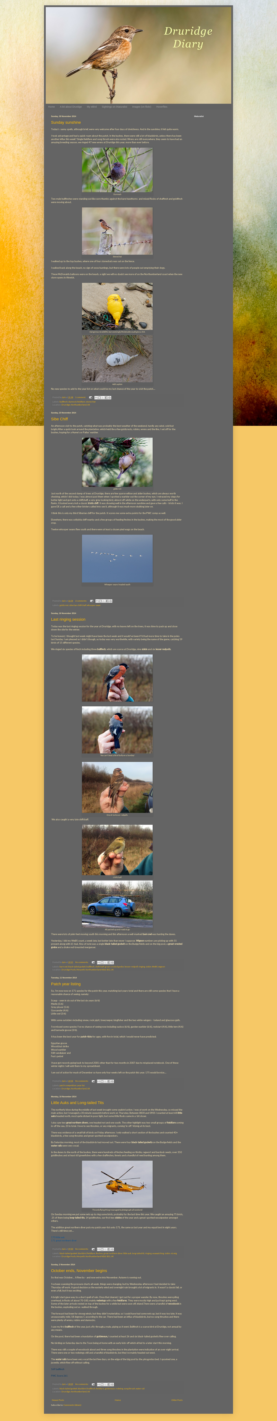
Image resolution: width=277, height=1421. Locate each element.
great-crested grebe (114, 966)
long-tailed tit (138, 1253)
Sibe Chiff (59, 419)
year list (81, 1085)
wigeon (161, 966)
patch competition (68, 1085)
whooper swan (94, 605)
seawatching (158, 1253)
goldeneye (110, 1388)
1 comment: (80, 397)
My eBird (92, 106)
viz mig (174, 1253)
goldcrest (64, 605)
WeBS (155, 966)
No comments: (82, 962)
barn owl (63, 966)
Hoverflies (161, 106)
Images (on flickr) (141, 106)
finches (99, 1253)
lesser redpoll (131, 966)
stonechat (91, 402)
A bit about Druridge (71, 106)
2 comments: (81, 601)
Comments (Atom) (72, 1405)
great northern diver (113, 1253)
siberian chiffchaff (77, 605)
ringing (141, 966)
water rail (140, 1388)
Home (51, 106)
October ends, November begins (79, 1270)
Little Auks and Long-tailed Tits (77, 1102)
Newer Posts (58, 1400)
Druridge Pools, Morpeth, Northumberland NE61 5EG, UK (87, 969)
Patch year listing (66, 984)
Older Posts (177, 1400)
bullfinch (64, 402)
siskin (148, 966)
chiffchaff (99, 966)
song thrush (129, 1388)
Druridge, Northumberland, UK (75, 405)
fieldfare (81, 402)
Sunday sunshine (66, 122)
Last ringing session (68, 619)
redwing (119, 1388)
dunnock (72, 402)
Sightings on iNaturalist (114, 106)
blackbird (82, 1253)
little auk (127, 1253)
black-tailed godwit (77, 966)
